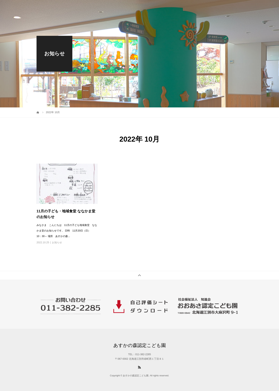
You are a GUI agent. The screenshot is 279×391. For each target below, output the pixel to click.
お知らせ (57, 242)
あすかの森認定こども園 (139, 345)
